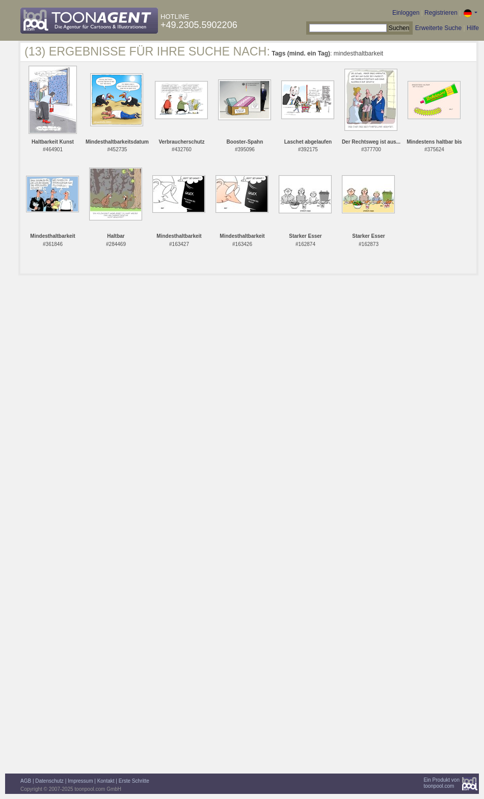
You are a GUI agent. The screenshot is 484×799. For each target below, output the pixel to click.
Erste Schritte (134, 781)
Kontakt (106, 781)
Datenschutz (49, 781)
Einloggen (405, 12)
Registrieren (441, 12)
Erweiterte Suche (438, 28)
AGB (25, 781)
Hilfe (473, 28)
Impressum (80, 781)
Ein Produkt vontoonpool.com (441, 783)
